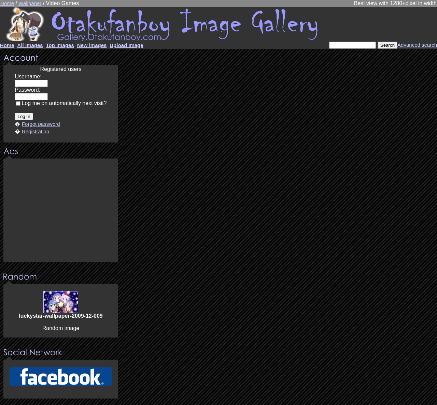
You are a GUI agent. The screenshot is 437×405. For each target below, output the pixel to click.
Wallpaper (29, 3)
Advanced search (417, 45)
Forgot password (41, 124)
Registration (35, 131)
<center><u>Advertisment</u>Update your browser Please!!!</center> (60, 211)
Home (7, 3)
